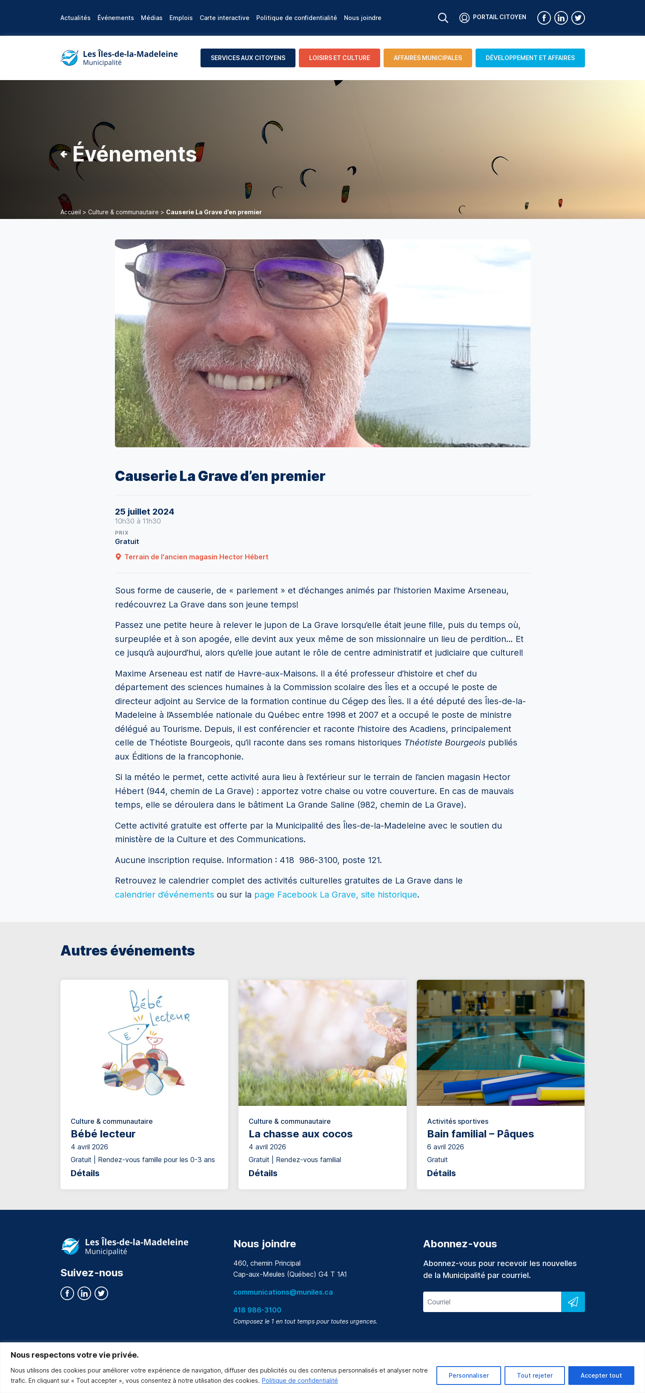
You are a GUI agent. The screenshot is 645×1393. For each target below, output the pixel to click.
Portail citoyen (492, 18)
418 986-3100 (257, 1310)
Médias (152, 17)
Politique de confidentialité (300, 1380)
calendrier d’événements (166, 894)
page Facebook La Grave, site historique (335, 894)
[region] (322, 1367)
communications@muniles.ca (283, 1292)
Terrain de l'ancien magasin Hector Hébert (192, 557)
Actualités (75, 17)
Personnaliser (469, 1375)
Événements (115, 17)
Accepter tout (601, 1375)
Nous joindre (362, 17)
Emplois (181, 17)
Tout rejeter (535, 1375)
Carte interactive (224, 17)
